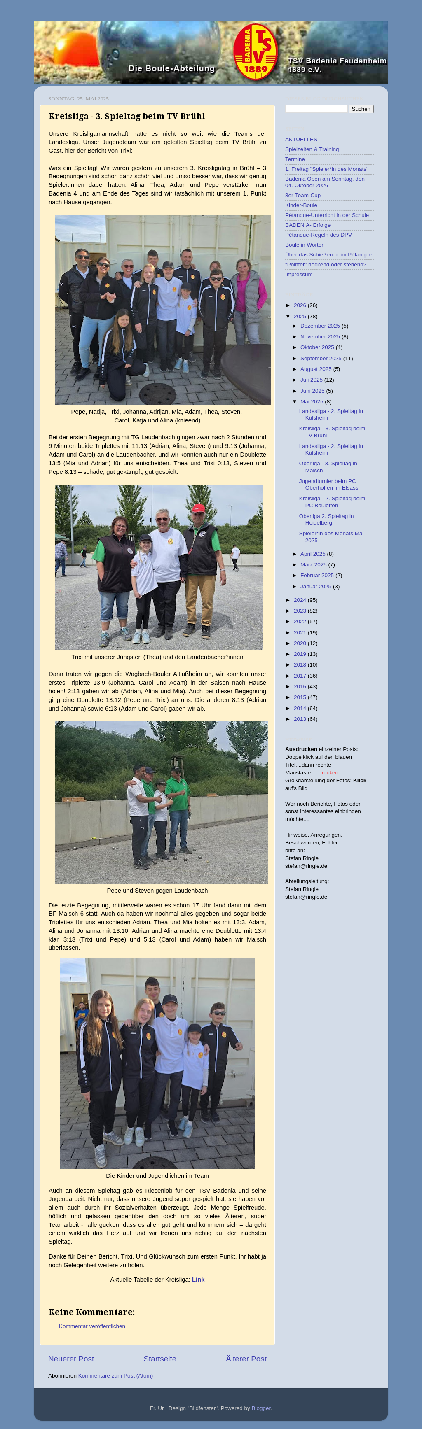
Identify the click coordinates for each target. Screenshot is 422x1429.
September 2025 (321, 358)
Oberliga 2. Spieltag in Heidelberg (326, 519)
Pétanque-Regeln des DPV (318, 235)
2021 (301, 632)
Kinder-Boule (301, 205)
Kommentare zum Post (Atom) (115, 1376)
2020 (301, 643)
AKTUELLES (301, 139)
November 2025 (321, 336)
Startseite (159, 1358)
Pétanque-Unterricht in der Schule (327, 215)
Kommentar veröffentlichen (92, 1326)
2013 (301, 719)
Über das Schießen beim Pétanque (328, 255)
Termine (295, 159)
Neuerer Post (71, 1358)
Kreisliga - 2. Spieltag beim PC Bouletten (332, 501)
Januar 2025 (316, 586)
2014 (301, 708)
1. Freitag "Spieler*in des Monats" (326, 169)
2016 (301, 686)
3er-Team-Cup (303, 195)
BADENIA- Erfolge (308, 225)
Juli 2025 (312, 380)
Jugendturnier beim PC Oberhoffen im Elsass (329, 484)
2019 (301, 654)
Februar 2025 (317, 575)
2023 (301, 611)
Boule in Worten (305, 245)
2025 (301, 316)
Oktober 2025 (318, 347)
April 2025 (313, 554)
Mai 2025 (312, 402)
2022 (301, 621)
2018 (301, 665)
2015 (301, 697)
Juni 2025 (313, 391)
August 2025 (316, 369)
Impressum (299, 274)
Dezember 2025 (321, 326)
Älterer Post (246, 1358)
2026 (301, 305)
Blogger (261, 1408)
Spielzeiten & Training (312, 149)
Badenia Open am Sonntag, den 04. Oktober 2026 (325, 182)
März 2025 (314, 565)
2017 (301, 676)
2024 (301, 600)
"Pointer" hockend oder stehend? (325, 264)
